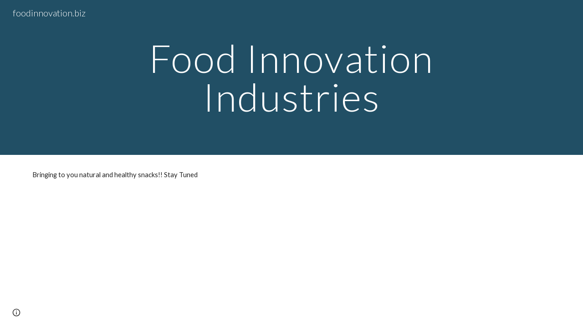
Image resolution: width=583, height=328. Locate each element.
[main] (291, 77)
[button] (16, 312)
